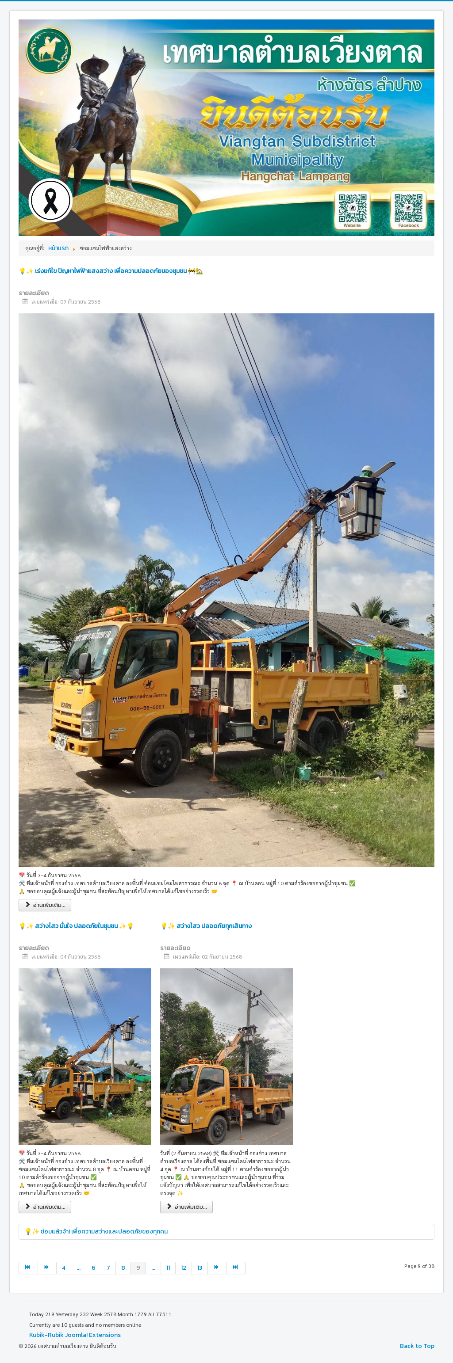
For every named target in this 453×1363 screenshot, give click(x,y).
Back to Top (417, 1346)
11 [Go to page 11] (168, 1267)
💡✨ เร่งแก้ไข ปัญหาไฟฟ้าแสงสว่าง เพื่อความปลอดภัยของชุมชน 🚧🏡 (111, 271)
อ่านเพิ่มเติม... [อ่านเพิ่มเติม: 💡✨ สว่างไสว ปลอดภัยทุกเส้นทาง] (186, 1207)
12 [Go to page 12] (183, 1267)
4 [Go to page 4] (63, 1267)
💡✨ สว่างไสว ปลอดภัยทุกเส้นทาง (206, 926)
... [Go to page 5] (79, 1267)
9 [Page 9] (138, 1267)
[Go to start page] (28, 1268)
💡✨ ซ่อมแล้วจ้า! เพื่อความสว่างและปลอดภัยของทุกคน (96, 1231)
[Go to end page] (236, 1268)
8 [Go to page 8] (123, 1267)
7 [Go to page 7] (108, 1267)
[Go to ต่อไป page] (47, 1268)
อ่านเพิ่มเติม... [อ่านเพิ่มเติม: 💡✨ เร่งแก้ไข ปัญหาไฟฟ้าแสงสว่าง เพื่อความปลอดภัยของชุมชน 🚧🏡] (44, 905)
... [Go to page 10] (153, 1267)
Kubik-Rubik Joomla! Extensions (75, 1335)
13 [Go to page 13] (199, 1267)
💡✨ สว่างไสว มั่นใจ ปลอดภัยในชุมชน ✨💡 (76, 926)
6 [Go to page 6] (94, 1267)
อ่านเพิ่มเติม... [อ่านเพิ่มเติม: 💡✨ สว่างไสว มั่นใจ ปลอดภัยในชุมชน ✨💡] (44, 1207)
